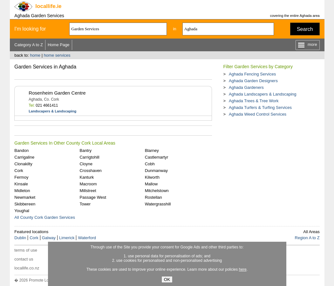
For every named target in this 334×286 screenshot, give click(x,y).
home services (57, 55)
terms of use (25, 250)
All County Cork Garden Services (44, 217)
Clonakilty (23, 163)
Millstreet (87, 190)
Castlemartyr (156, 157)
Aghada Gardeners (246, 87)
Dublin (20, 237)
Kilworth (152, 177)
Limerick (66, 237)
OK (167, 279)
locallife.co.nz (26, 268)
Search (305, 29)
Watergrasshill (158, 204)
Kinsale (21, 184)
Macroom (88, 184)
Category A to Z (28, 44)
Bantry (85, 150)
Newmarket (24, 197)
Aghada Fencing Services (252, 74)
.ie (48, 6)
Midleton (22, 190)
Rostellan (153, 197)
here (243, 269)
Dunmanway (156, 170)
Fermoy (21, 177)
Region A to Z (307, 237)
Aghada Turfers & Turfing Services (260, 107)
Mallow (151, 184)
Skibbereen (24, 204)
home (35, 55)
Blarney (152, 150)
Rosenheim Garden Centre (57, 93)
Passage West (92, 197)
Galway (49, 237)
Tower (85, 204)
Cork (18, 170)
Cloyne (85, 163)
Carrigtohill (89, 157)
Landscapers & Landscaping (52, 111)
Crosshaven (90, 170)
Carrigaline (24, 157)
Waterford (87, 237)
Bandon (21, 150)
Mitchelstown (157, 190)
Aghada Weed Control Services (257, 114)
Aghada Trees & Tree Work (254, 100)
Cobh (150, 163)
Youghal (21, 210)
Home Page (59, 44)
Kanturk (86, 177)
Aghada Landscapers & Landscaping (263, 94)
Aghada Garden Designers (253, 80)
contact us (23, 259)
